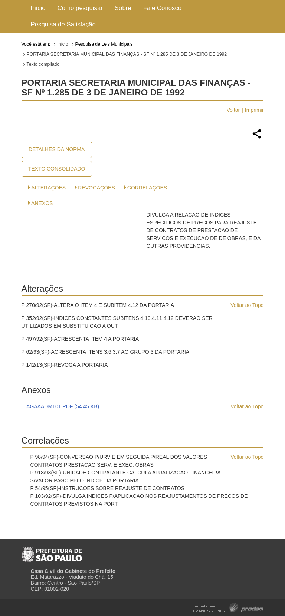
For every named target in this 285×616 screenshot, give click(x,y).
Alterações (48, 188)
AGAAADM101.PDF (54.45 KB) (62, 406)
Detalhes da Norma (57, 149)
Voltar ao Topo (246, 305)
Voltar (233, 110)
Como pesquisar (80, 8)
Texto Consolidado (56, 169)
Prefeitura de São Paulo (52, 551)
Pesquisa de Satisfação (63, 24)
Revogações (96, 188)
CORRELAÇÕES (147, 188)
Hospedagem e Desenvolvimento (228, 607)
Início (38, 8)
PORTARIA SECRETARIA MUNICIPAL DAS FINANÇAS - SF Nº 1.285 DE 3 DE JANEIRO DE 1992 (127, 54)
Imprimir (254, 110)
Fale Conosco (162, 8)
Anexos (42, 203)
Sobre (123, 8)
